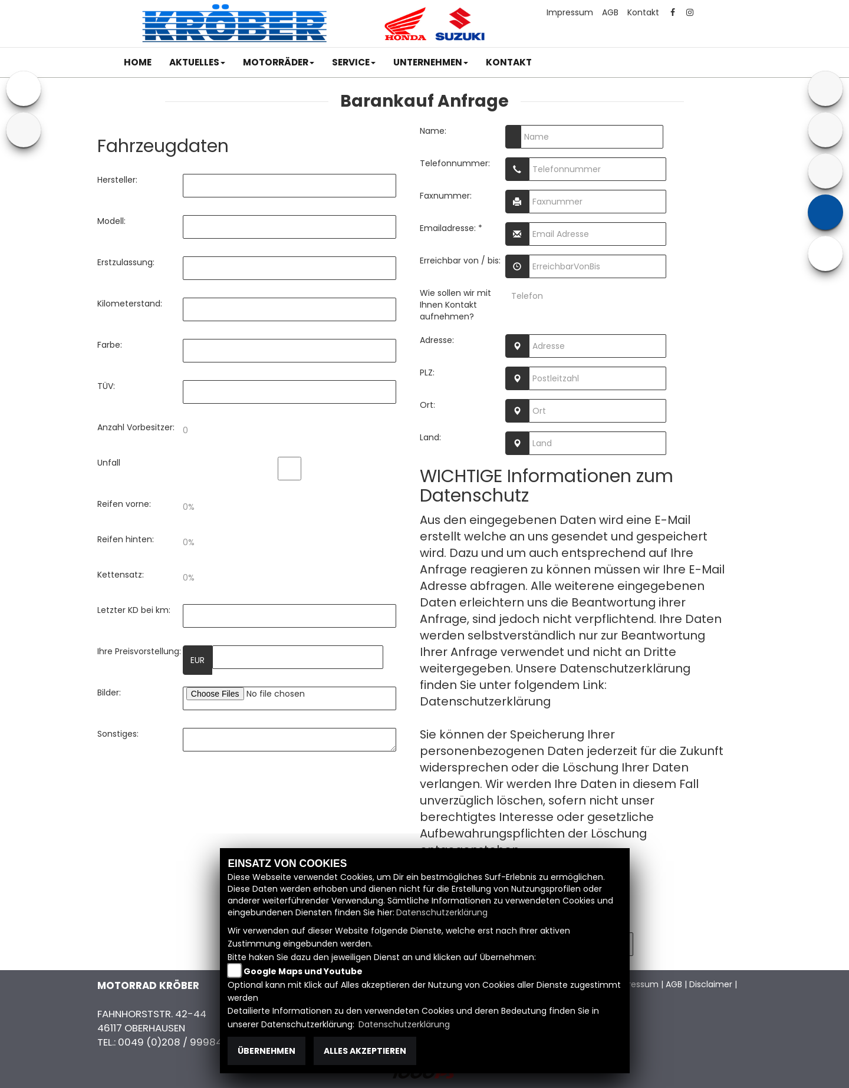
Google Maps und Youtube (303, 971)
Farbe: (109, 345)
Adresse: (437, 340)
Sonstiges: (118, 734)
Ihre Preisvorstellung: (139, 651)
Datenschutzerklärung (485, 701)
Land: (430, 437)
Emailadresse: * (451, 228)
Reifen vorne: (124, 504)
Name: (433, 131)
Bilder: (109, 692)
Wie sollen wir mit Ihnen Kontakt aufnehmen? (455, 304)
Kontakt (643, 12)
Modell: (111, 221)
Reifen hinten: (125, 539)
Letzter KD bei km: (133, 610)
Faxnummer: (446, 196)
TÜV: (106, 386)
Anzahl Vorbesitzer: (136, 427)
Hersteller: (117, 180)
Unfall (108, 463)
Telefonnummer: (455, 163)
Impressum (570, 12)
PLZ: (427, 372)
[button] (197, 62)
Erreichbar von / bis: (460, 260)
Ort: (427, 405)
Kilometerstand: (129, 303)
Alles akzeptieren (365, 1051)
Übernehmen (266, 1051)
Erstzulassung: (125, 262)
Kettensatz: (120, 575)
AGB (610, 12)
